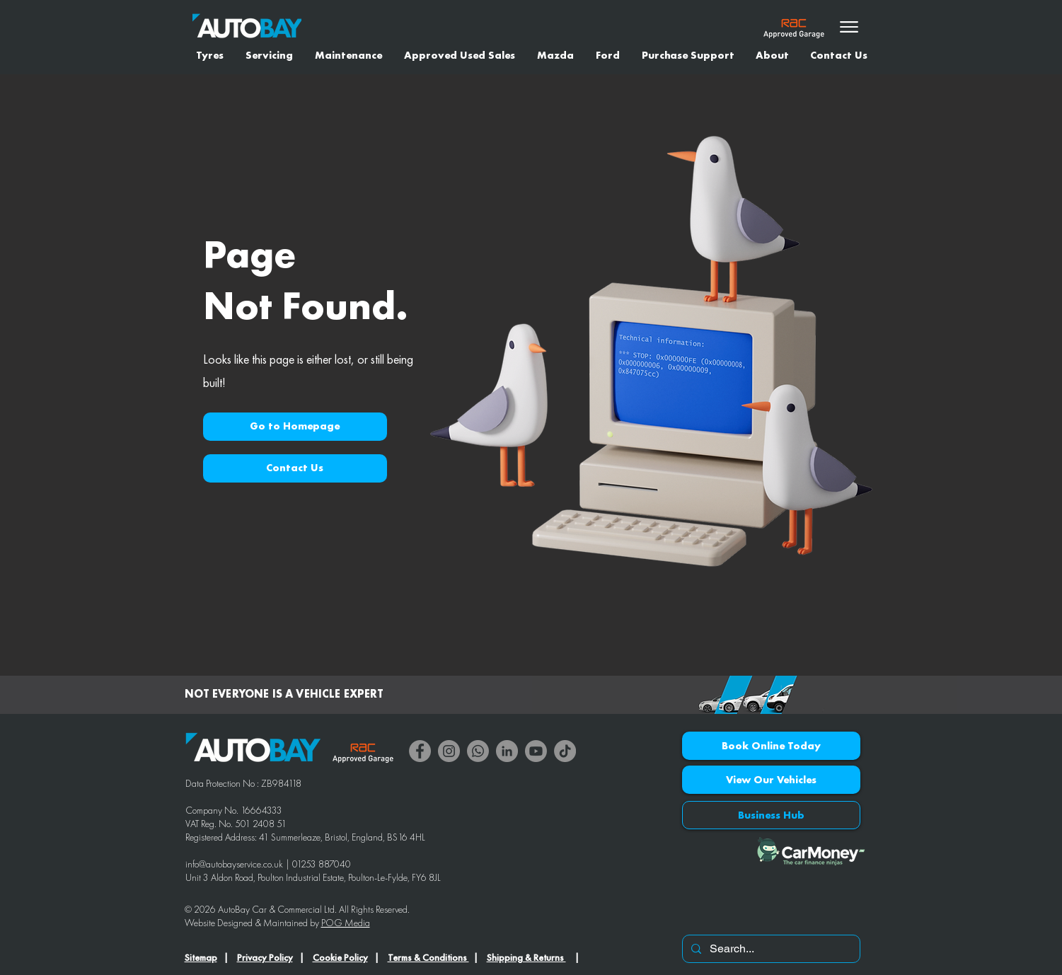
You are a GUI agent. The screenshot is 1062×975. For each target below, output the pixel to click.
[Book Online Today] (771, 746)
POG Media (345, 922)
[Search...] (770, 948)
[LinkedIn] (507, 751)
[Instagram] (449, 751)
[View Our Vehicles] (771, 780)
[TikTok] (565, 751)
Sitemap (201, 957)
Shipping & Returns (526, 957)
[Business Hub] (771, 815)
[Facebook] (420, 751)
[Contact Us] (295, 468)
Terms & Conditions (428, 957)
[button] (295, 426)
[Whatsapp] (478, 751)
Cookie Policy (340, 957)
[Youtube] (536, 751)
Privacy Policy (265, 957)
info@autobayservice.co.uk (234, 864)
